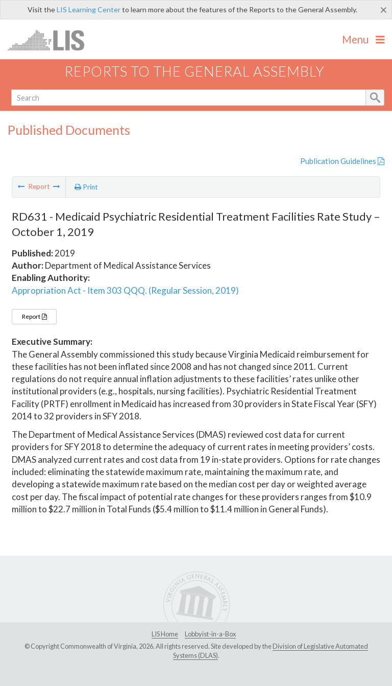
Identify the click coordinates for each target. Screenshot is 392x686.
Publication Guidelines (342, 160)
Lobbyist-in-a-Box (210, 634)
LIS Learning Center (88, 9)
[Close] (383, 9)
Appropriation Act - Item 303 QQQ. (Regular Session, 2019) (125, 290)
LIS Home (165, 634)
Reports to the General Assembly (194, 71)
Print (86, 187)
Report (34, 316)
